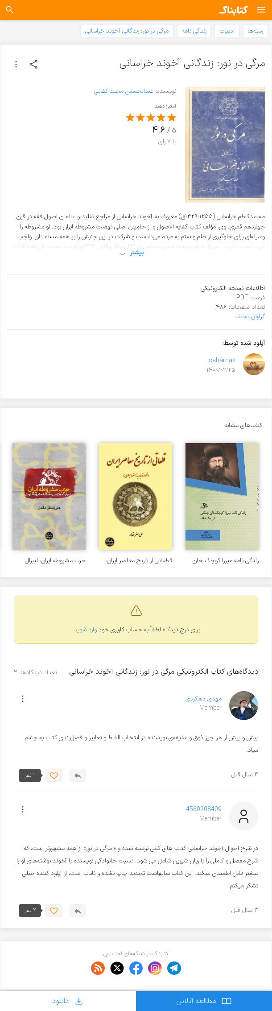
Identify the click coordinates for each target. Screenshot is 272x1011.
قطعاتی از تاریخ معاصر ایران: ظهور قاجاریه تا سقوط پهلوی (138, 560)
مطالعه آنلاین (204, 1001)
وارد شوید (85, 629)
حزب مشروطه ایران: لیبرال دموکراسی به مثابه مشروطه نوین (54, 560)
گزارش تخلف (250, 316)
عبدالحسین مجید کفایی (123, 91)
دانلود (68, 1001)
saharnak (222, 360)
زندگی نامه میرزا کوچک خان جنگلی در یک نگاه (226, 560)
